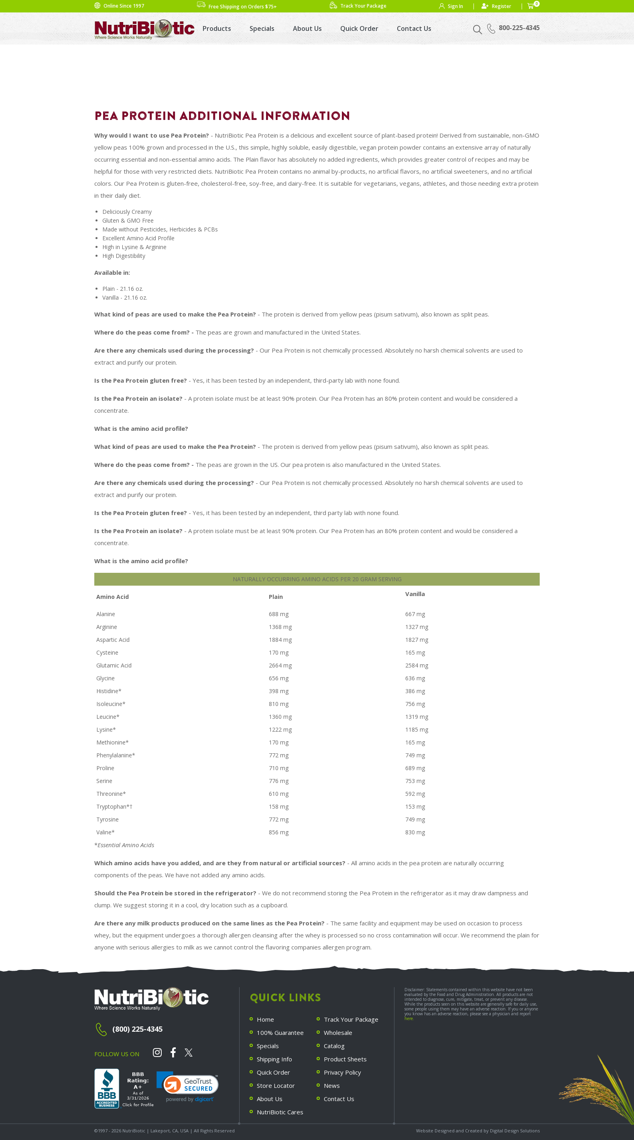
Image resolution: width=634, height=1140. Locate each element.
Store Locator (276, 1085)
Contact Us (414, 28)
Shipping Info (274, 1059)
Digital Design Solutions (515, 1131)
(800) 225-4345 (137, 1029)
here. (409, 1018)
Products (217, 28)
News (332, 1085)
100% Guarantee (280, 1032)
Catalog (334, 1046)
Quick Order (359, 28)
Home (265, 1019)
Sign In (455, 6)
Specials (262, 28)
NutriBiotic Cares (280, 1112)
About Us (307, 28)
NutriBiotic (133, 1131)
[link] (187, 1087)
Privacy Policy (343, 1072)
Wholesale (338, 1032)
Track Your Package (351, 1019)
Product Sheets (345, 1059)
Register (501, 6)
